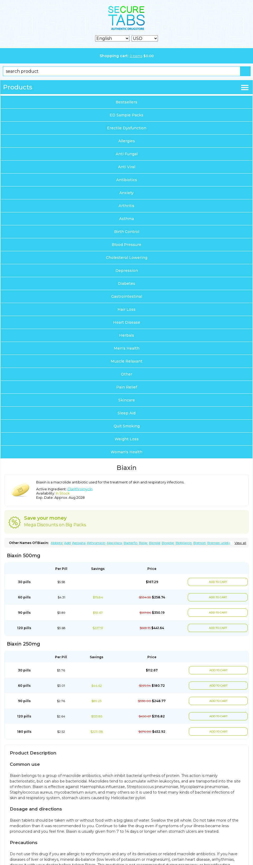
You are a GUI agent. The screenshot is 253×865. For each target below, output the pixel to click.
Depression (126, 270)
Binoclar (168, 543)
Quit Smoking (127, 426)
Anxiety (126, 192)
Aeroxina (79, 543)
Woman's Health (126, 452)
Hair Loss (126, 309)
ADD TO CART (218, 582)
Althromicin (96, 543)
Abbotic (57, 543)
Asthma (126, 218)
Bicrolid (154, 543)
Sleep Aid (126, 413)
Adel (67, 543)
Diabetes (126, 283)
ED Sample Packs (126, 115)
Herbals (126, 335)
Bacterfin (131, 543)
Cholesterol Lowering (126, 257)
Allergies (126, 141)
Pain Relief (126, 387)
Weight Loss (127, 439)
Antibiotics (126, 179)
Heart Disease (126, 322)
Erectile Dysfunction (126, 128)
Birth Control (126, 231)
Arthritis (126, 205)
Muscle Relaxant (126, 361)
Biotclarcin (184, 543)
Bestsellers (126, 102)
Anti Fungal (127, 154)
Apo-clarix (114, 543)
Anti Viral (126, 166)
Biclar (143, 543)
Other (126, 374)
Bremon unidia (218, 543)
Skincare (126, 400)
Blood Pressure (126, 244)
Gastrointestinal (126, 296)
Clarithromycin (79, 489)
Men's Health (126, 348)
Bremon (199, 543)
